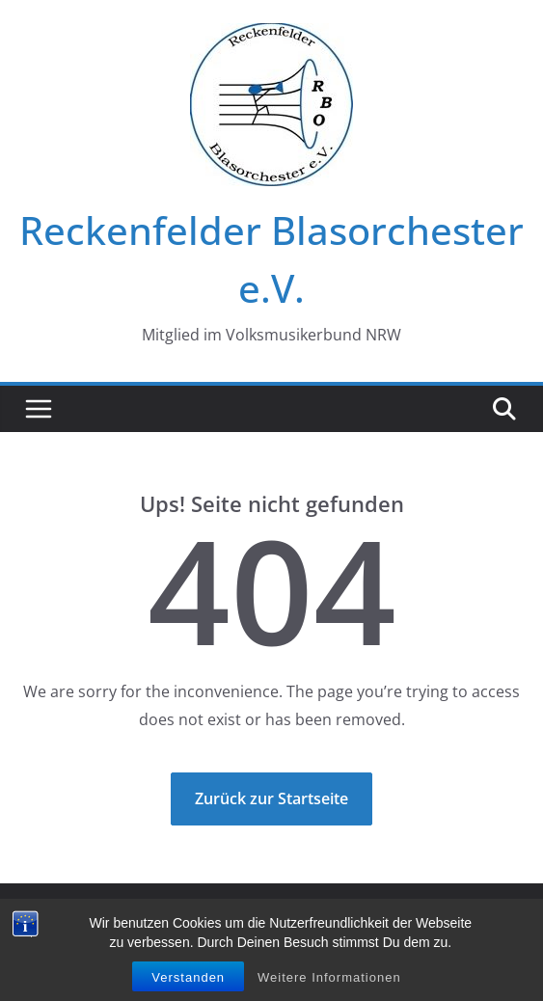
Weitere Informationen (329, 981)
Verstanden (188, 981)
